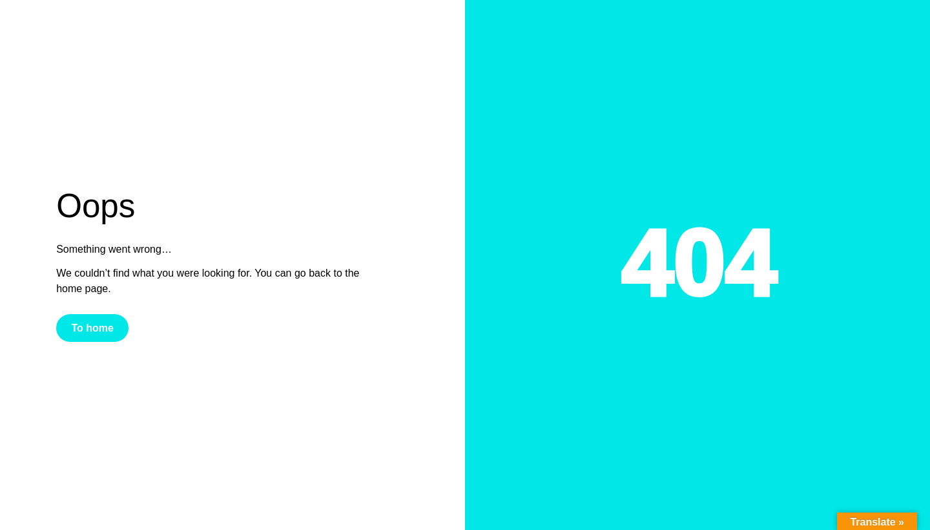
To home (92, 328)
